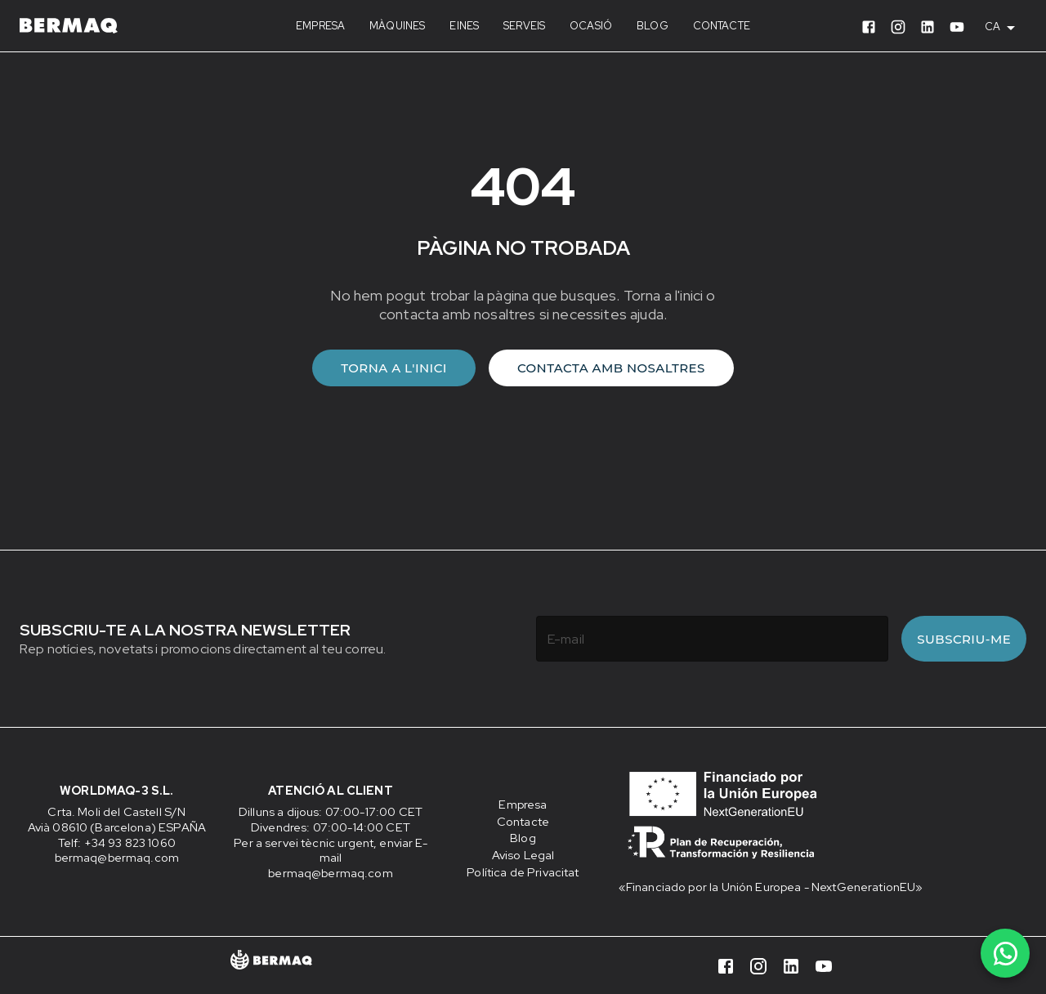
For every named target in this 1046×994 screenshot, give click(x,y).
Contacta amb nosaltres (611, 368)
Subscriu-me (963, 639)
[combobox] (1005, 27)
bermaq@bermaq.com (117, 857)
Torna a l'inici (394, 368)
